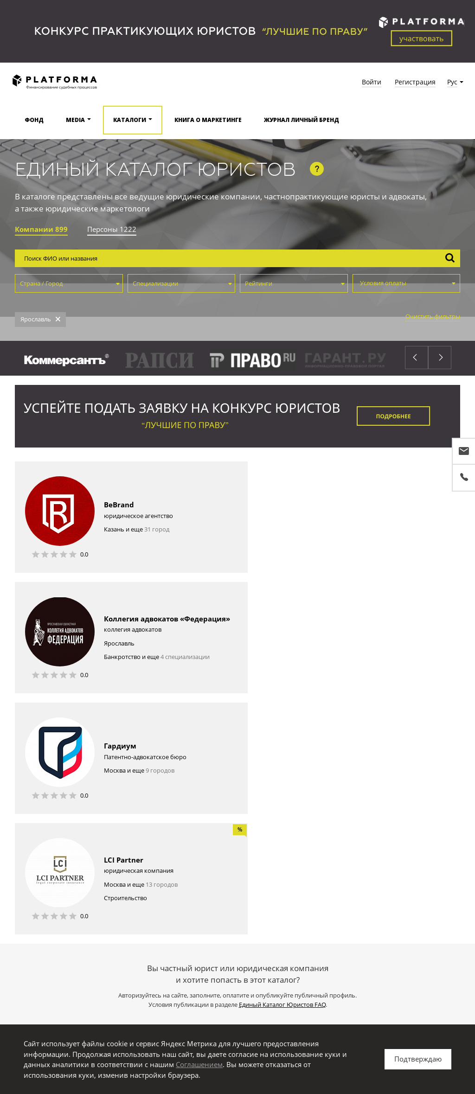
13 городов (389, 649)
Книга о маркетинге (208, 120)
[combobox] (69, 283)
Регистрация (415, 81)
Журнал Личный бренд (301, 120)
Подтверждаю (418, 1058)
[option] (210, 361)
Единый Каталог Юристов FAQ (282, 769)
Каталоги (129, 120)
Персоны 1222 (111, 229)
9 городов (160, 655)
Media (75, 120)
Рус (452, 81)
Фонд (34, 120)
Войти (371, 81)
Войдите (187, 842)
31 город (156, 535)
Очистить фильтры (432, 316)
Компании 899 (41, 229)
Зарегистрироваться (237, 801)
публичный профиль (268, 842)
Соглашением (199, 1064)
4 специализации (412, 547)
